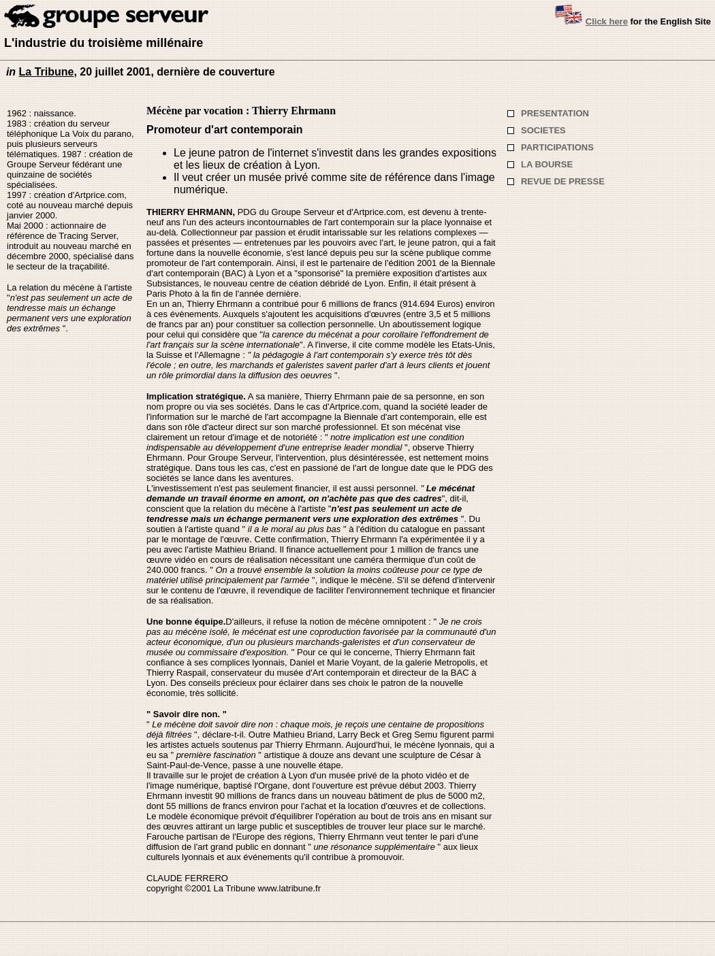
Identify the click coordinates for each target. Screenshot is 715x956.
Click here (607, 21)
